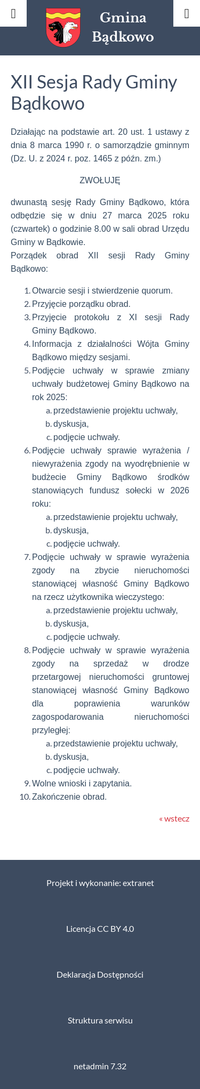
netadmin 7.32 (100, 1066)
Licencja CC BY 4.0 (100, 928)
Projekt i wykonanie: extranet (100, 883)
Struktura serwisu (100, 1020)
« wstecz (174, 818)
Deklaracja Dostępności (100, 974)
